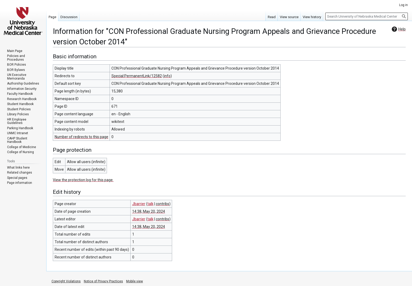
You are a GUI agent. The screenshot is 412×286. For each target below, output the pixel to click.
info (167, 76)
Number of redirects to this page (81, 137)
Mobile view (134, 281)
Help (398, 29)
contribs (162, 204)
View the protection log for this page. (83, 180)
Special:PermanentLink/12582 (136, 76)
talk (150, 204)
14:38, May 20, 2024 (148, 211)
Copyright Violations (66, 281)
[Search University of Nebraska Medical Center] (366, 16)
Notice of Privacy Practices (103, 281)
